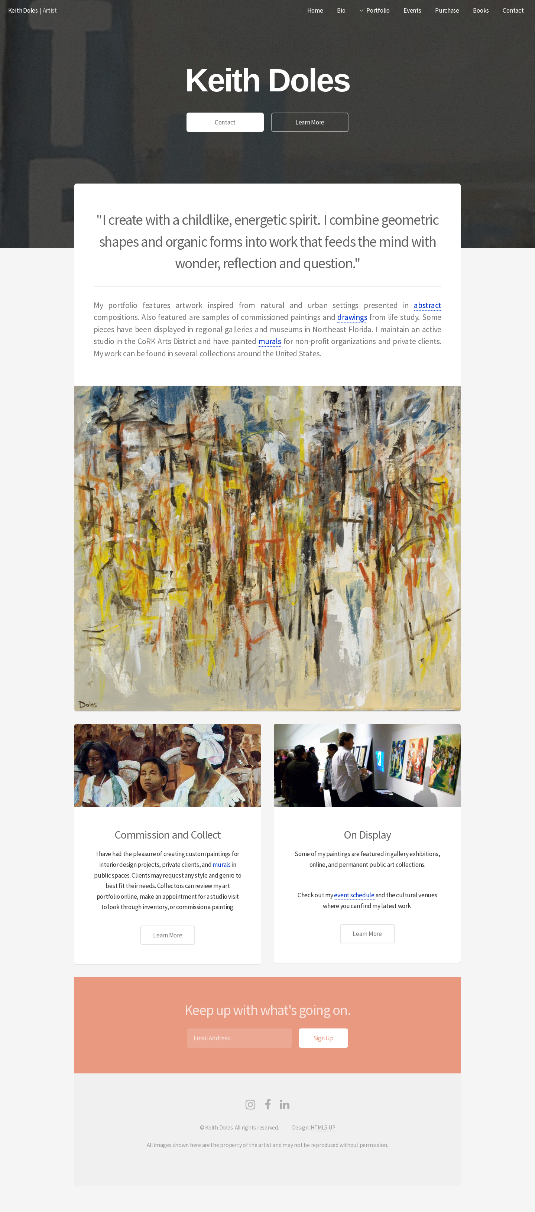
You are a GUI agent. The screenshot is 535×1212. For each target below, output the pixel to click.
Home (315, 10)
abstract (427, 305)
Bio (341, 10)
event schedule (354, 895)
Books (481, 10)
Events (412, 10)
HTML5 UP (323, 1127)
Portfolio (378, 10)
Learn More (309, 122)
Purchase (447, 10)
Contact (513, 10)
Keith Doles (23, 10)
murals (270, 341)
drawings (352, 317)
